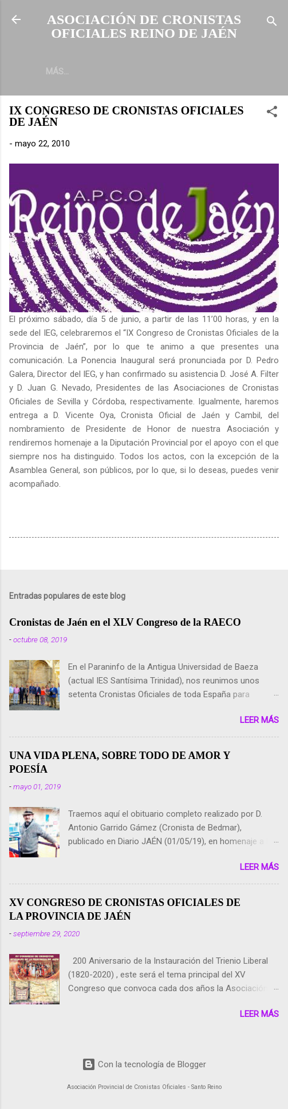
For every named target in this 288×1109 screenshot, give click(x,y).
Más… (101, 71)
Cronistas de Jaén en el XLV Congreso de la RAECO (125, 622)
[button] (272, 113)
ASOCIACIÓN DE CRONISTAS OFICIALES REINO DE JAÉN (144, 26)
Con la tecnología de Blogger (144, 1064)
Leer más (259, 720)
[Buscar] (272, 23)
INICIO (58, 71)
